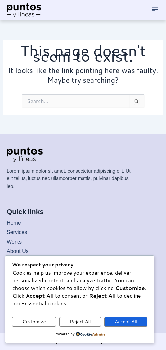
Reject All (80, 321)
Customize (34, 321)
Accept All (126, 321)
